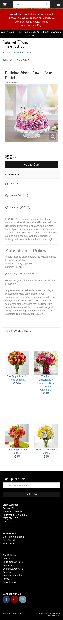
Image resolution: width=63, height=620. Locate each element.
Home (5, 52)
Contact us (8, 565)
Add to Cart (31, 164)
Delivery (7, 572)
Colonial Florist (31, 44)
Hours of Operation (12, 575)
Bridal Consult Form (13, 562)
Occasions (14, 52)
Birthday (25, 52)
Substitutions (9, 582)
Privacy (6, 578)
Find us (6, 521)
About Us (7, 558)
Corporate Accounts (13, 568)
